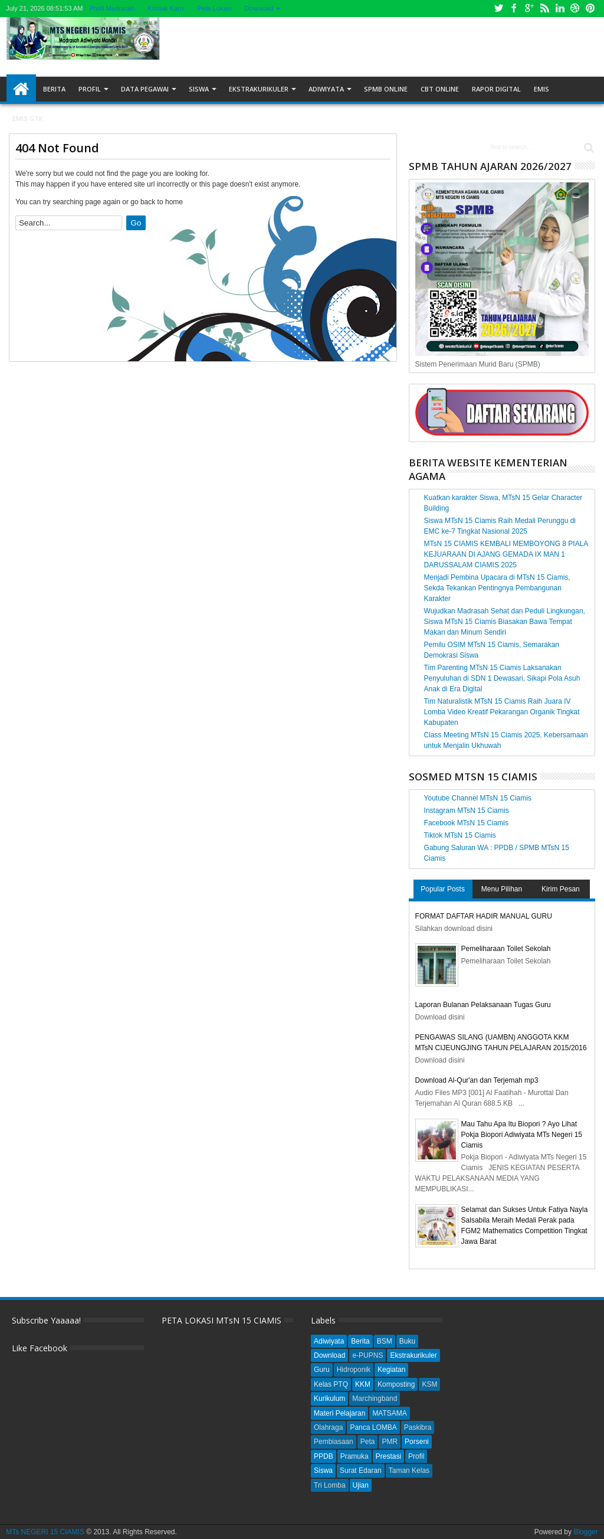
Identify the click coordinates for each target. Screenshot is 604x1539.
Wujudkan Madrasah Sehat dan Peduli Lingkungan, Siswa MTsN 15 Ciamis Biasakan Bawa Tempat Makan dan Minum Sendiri (504, 621)
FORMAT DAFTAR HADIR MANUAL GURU (483, 916)
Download (258, 8)
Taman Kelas (409, 1470)
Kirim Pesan (560, 889)
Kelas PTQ (331, 1384)
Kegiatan (391, 1369)
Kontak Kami (166, 8)
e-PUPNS (367, 1355)
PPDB (323, 1456)
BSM (384, 1341)
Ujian (361, 1485)
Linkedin (559, 8)
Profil (89, 88)
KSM (429, 1384)
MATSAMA (389, 1413)
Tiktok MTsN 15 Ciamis (460, 835)
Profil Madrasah (112, 8)
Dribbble (575, 8)
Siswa (199, 88)
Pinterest (590, 8)
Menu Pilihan (501, 889)
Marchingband (374, 1398)
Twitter (498, 8)
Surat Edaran (361, 1470)
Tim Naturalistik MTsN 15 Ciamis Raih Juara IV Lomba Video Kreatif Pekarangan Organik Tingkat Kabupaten (502, 712)
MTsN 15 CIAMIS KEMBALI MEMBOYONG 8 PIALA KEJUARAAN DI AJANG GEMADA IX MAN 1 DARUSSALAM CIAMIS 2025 (506, 554)
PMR (390, 1441)
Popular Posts (443, 889)
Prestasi (388, 1456)
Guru (322, 1369)
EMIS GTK (27, 118)
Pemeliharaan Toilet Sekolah (506, 949)
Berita (54, 88)
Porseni (417, 1441)
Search (587, 147)
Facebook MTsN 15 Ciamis (466, 823)
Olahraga (328, 1427)
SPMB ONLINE (386, 88)
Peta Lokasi (214, 8)
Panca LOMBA (373, 1427)
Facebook (513, 8)
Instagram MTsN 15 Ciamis (466, 810)
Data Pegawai (145, 88)
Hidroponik (353, 1369)
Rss (544, 8)
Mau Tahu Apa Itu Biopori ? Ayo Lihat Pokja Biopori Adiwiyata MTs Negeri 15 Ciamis (521, 1134)
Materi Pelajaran (339, 1413)
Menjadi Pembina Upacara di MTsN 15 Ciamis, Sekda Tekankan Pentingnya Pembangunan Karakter (497, 588)
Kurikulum (329, 1398)
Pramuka (354, 1456)
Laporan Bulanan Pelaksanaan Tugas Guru (483, 1005)
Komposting (396, 1384)
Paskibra (418, 1427)
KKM (362, 1384)
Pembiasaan (333, 1441)
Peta (367, 1441)
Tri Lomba (330, 1485)
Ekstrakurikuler (258, 88)
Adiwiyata (326, 88)
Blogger (585, 1532)
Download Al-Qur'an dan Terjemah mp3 (477, 1080)
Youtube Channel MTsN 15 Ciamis (477, 798)
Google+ (529, 8)
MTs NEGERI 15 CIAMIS (45, 1532)
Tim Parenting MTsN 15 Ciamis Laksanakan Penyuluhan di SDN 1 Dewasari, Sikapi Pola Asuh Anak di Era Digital (502, 678)
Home (21, 89)
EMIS (541, 88)
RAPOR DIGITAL (496, 88)
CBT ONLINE (440, 88)
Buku (407, 1341)
